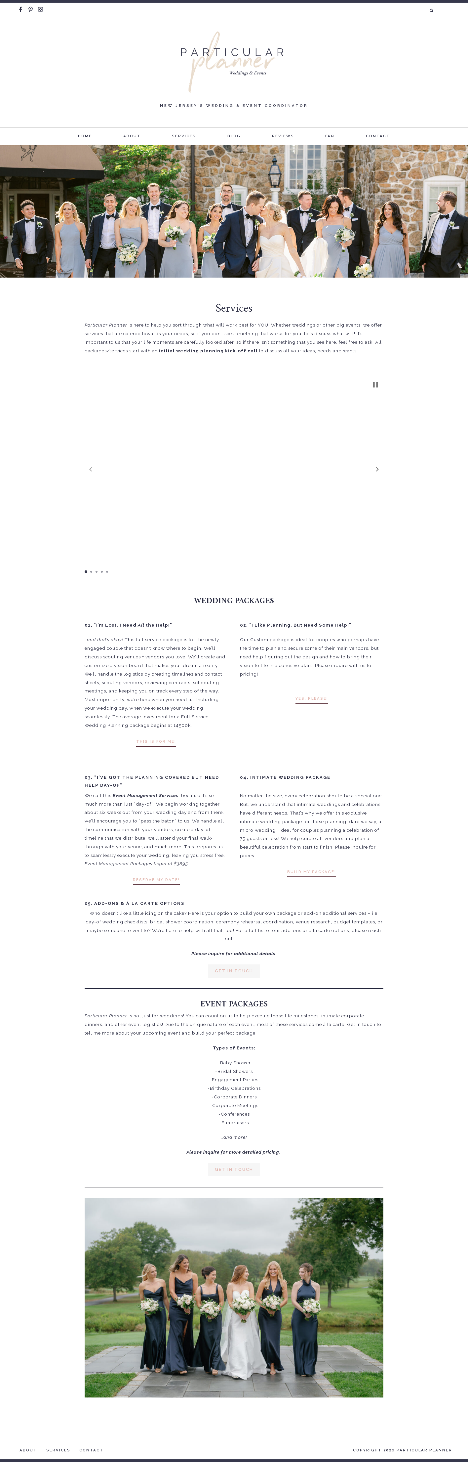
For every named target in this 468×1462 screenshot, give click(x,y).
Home (85, 136)
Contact (378, 136)
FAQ (329, 136)
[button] (377, 469)
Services (184, 136)
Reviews (283, 136)
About (132, 136)
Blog (234, 136)
